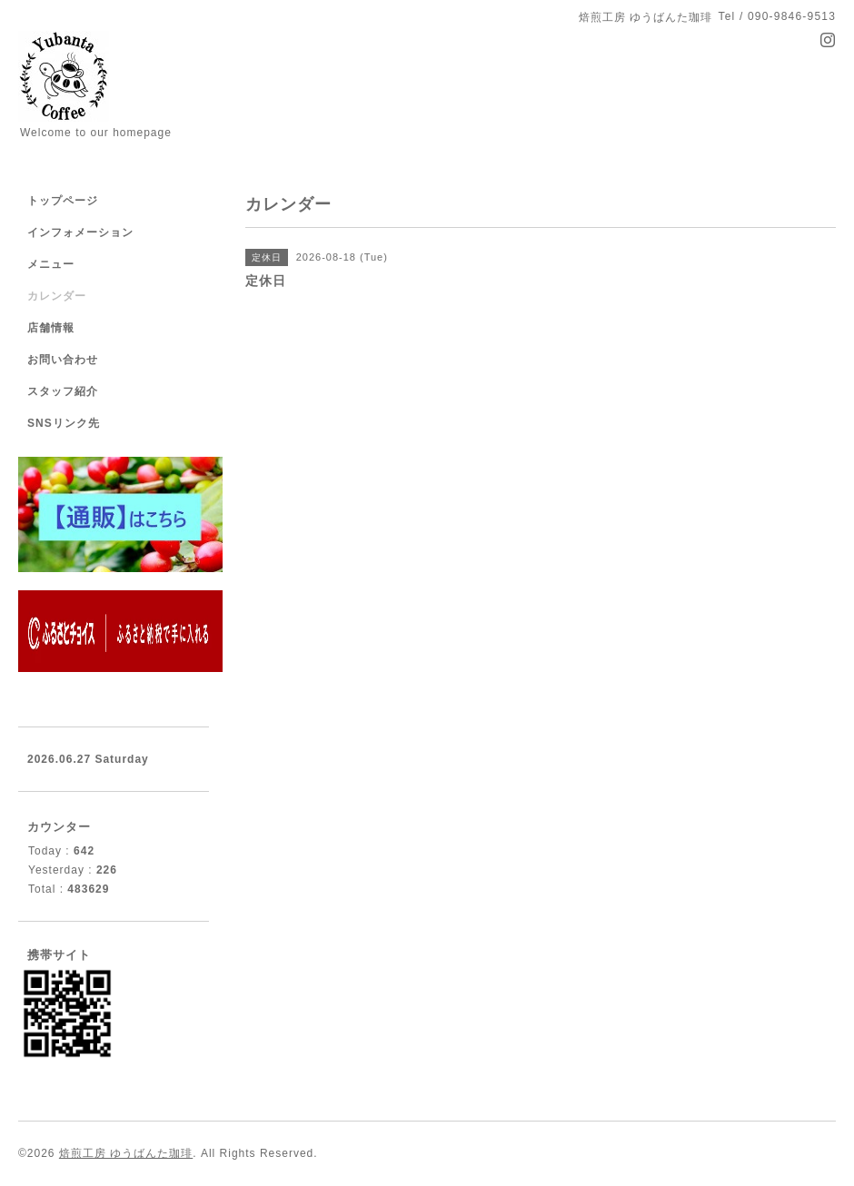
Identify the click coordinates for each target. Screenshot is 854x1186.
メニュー (50, 264)
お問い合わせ (62, 359)
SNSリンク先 (63, 423)
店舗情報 (50, 327)
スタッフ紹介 (62, 391)
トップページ (62, 200)
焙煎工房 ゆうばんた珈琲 (126, 1153)
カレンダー (56, 296)
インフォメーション (80, 232)
